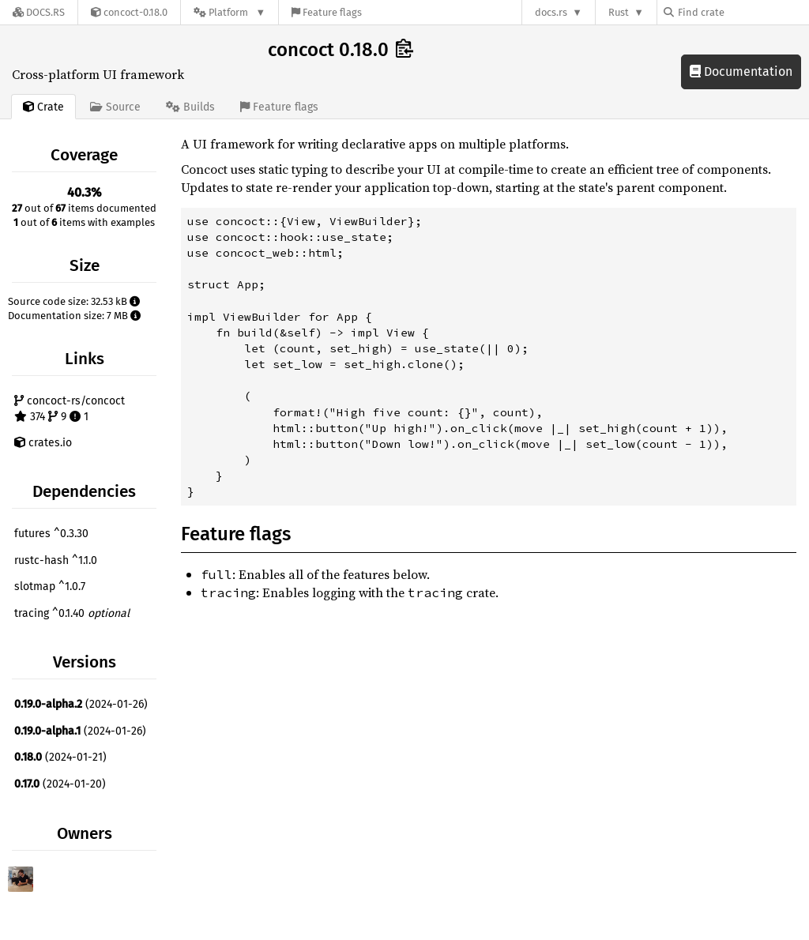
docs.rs (551, 12)
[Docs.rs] (38, 12)
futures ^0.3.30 (51, 533)
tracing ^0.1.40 (72, 613)
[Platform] (229, 12)
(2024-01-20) (60, 784)
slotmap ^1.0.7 (49, 586)
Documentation (741, 71)
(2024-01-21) (60, 757)
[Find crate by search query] (742, 12)
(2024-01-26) (81, 704)
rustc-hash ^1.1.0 (55, 560)
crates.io (43, 442)
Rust (618, 12)
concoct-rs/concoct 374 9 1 (69, 408)
